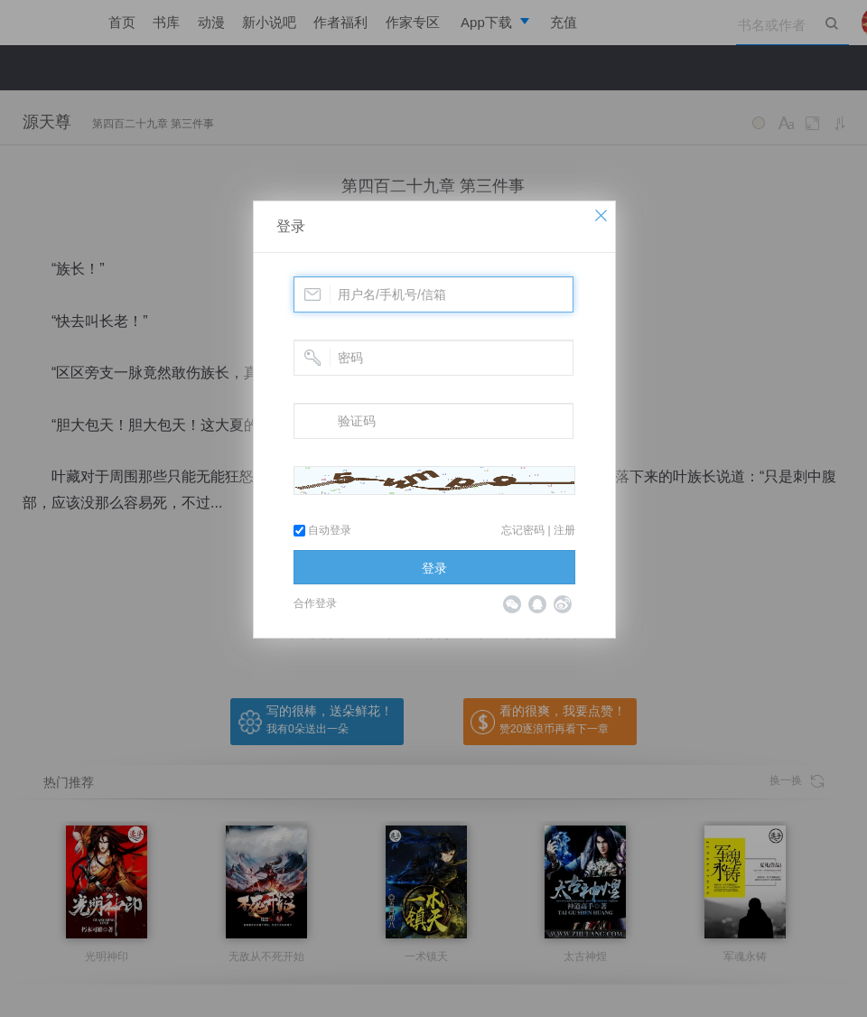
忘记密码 (523, 530)
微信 (512, 604)
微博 (563, 604)
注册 (564, 530)
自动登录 (322, 530)
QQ (537, 604)
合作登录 (315, 603)
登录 (290, 226)
